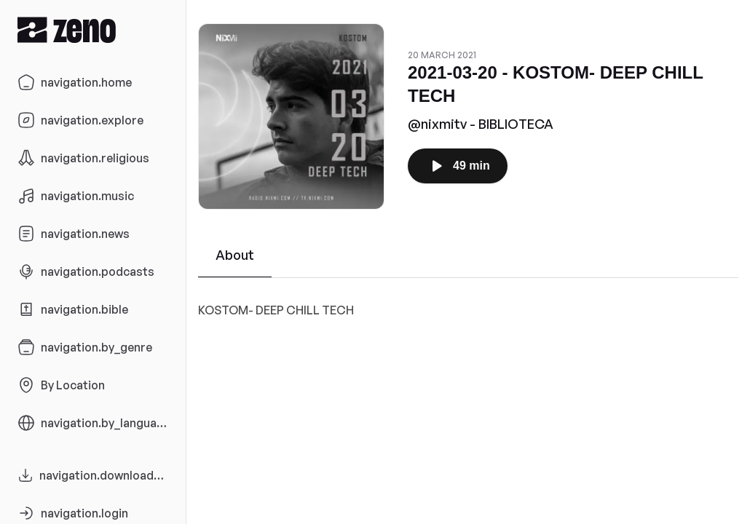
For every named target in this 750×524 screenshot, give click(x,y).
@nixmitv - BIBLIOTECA (480, 124)
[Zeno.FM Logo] (93, 29)
